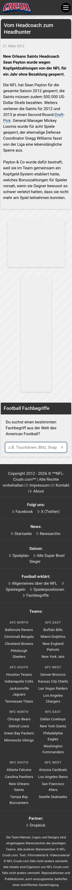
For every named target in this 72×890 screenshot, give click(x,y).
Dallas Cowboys (53, 719)
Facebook (24, 511)
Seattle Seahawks (53, 797)
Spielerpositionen (48, 589)
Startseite (23, 533)
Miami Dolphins (53, 637)
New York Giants (53, 726)
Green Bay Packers (19, 733)
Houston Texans (19, 674)
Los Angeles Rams (53, 777)
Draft (59, 114)
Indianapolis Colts (19, 681)
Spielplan (20, 555)
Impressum (40, 485)
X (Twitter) (50, 511)
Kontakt (63, 485)
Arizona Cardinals (53, 770)
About (38, 491)
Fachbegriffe (37, 595)
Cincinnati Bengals (19, 637)
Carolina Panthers (19, 777)
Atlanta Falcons (19, 770)
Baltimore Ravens (19, 630)
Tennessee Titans (19, 701)
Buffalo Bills (53, 630)
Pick (7, 120)
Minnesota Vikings (19, 740)
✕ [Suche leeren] (62, 447)
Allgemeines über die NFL (34, 583)
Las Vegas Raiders (53, 688)
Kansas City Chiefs (53, 681)
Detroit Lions (19, 726)
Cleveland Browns (19, 644)
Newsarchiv (50, 533)
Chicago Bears (19, 719)
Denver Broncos (52, 674)
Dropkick (37, 825)
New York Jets (53, 657)
